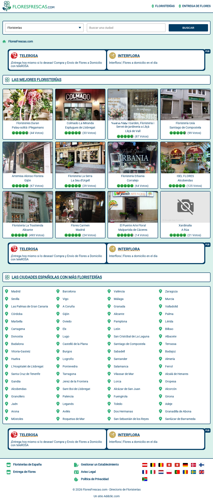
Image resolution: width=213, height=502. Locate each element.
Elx (64, 329)
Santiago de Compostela (129, 344)
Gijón (66, 314)
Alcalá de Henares (176, 374)
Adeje (168, 404)
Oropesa (170, 381)
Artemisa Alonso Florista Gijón (28, 181)
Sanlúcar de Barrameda (180, 419)
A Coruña (69, 306)
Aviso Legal (88, 471)
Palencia (68, 396)
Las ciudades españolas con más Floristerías (57, 277)
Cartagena (18, 329)
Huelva (15, 359)
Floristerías (165, 6)
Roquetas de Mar (74, 419)
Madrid (15, 291)
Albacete (170, 336)
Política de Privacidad (95, 479)
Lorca (117, 381)
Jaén (14, 404)
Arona (15, 411)
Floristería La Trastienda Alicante (28, 231)
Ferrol (169, 366)
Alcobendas (18, 389)
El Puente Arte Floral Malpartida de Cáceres (133, 231)
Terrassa (170, 344)
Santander (120, 359)
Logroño (68, 359)
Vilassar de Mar (124, 374)
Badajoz (170, 351)
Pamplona (120, 321)
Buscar (188, 27)
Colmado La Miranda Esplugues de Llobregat (80, 128)
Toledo (118, 404)
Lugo (66, 336)
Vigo (65, 299)
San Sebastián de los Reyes (131, 419)
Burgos (67, 351)
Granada (119, 306)
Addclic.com (112, 496)
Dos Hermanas (123, 411)
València (119, 291)
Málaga (119, 299)
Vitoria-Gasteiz (20, 351)
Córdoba (16, 314)
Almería (170, 359)
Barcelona (69, 291)
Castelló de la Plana (75, 344)
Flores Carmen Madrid (80, 231)
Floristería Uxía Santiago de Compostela (185, 128)
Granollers (18, 396)
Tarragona (69, 374)
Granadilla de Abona (178, 411)
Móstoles (17, 419)
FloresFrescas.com (20, 41)
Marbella (16, 321)
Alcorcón (171, 389)
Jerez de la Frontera (75, 381)
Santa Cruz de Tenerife (25, 374)
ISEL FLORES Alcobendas (185, 181)
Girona (169, 396)
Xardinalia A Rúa (185, 231)
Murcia (169, 299)
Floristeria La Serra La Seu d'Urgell (80, 181)
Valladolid (171, 306)
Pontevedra (70, 366)
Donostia (17, 336)
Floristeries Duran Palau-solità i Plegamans (28, 128)
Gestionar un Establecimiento (100, 464)
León (117, 329)
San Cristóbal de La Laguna (131, 336)
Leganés (68, 404)
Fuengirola (121, 396)
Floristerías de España (27, 464)
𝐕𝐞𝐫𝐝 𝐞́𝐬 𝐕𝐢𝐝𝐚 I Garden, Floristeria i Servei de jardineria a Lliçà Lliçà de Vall (133, 130)
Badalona (17, 344)
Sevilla (15, 299)
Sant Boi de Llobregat (76, 389)
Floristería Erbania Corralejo (133, 181)
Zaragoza (171, 291)
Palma (169, 314)
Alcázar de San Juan (127, 389)
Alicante (119, 314)
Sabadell (119, 351)
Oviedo (67, 321)
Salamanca (121, 366)
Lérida (169, 321)
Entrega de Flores (196, 6)
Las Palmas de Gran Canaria (29, 306)
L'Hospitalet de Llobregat (27, 366)
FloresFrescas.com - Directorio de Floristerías (112, 489)
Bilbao (169, 329)
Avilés (66, 411)
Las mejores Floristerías (36, 79)
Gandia (16, 381)
